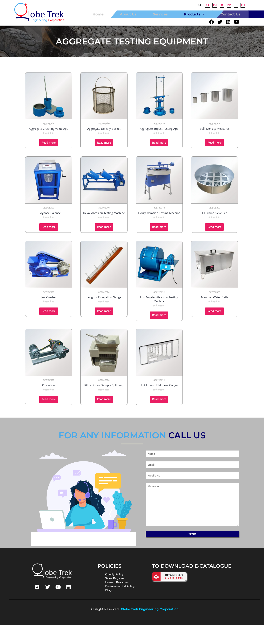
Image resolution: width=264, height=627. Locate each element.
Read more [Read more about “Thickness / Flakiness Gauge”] (159, 401)
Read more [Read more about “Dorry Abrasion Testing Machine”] (159, 228)
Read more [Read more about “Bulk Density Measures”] (214, 144)
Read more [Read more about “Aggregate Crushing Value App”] (49, 144)
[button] (194, 14)
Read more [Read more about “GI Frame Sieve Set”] (214, 228)
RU (243, 5)
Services (160, 14)
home (98, 14)
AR (207, 5)
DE (229, 5)
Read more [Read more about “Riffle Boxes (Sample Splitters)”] (104, 401)
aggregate (48, 125)
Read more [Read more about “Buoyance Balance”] (49, 228)
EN (215, 5)
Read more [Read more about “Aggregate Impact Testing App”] (159, 144)
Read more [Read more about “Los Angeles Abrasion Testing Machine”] (159, 317)
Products (194, 14)
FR (222, 5)
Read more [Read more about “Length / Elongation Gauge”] (104, 313)
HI (236, 5)
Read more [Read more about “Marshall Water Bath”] (214, 313)
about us (128, 14)
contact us (230, 14)
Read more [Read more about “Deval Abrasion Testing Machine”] (104, 228)
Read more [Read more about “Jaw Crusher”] (49, 313)
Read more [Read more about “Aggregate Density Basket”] (104, 144)
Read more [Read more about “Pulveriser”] (49, 401)
